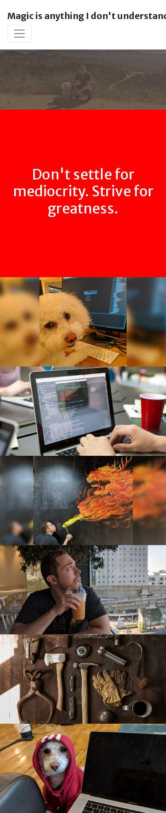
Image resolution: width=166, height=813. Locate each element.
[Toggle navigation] (19, 33)
